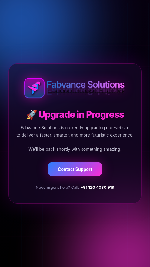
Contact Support (75, 169)
